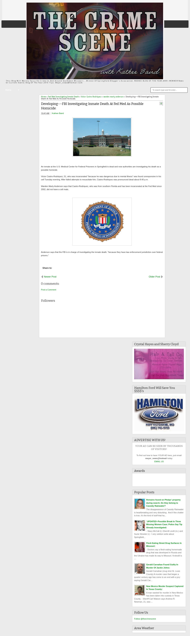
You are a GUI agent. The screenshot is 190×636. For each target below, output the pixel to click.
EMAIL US (159, 461)
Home (8, 90)
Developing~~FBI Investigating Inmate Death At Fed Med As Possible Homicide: (92, 106)
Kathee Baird (58, 113)
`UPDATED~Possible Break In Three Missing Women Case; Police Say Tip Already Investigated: (164, 524)
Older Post (154, 276)
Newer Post (50, 276)
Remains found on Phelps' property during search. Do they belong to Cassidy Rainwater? (163, 503)
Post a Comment (48, 290)
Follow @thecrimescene (145, 619)
